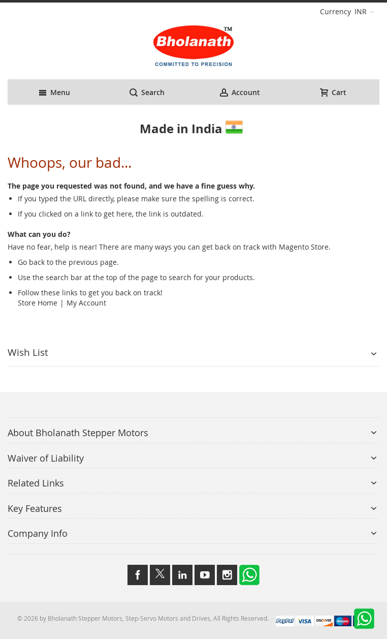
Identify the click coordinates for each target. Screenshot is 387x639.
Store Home (37, 303)
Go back (31, 262)
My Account (86, 303)
